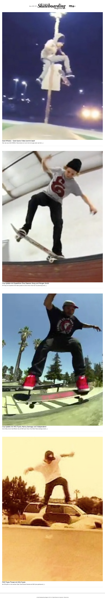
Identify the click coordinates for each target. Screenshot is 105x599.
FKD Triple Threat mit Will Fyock (13, 582)
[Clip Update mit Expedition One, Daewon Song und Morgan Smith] (52, 216)
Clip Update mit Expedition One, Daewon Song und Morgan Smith (25, 283)
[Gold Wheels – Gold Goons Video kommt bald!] (52, 76)
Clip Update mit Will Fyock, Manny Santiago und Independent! (24, 427)
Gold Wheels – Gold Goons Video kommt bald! (18, 141)
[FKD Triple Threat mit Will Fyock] (52, 509)
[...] (42, 143)
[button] (74, 6)
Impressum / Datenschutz (64, 597)
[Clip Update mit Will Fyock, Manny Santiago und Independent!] (52, 359)
